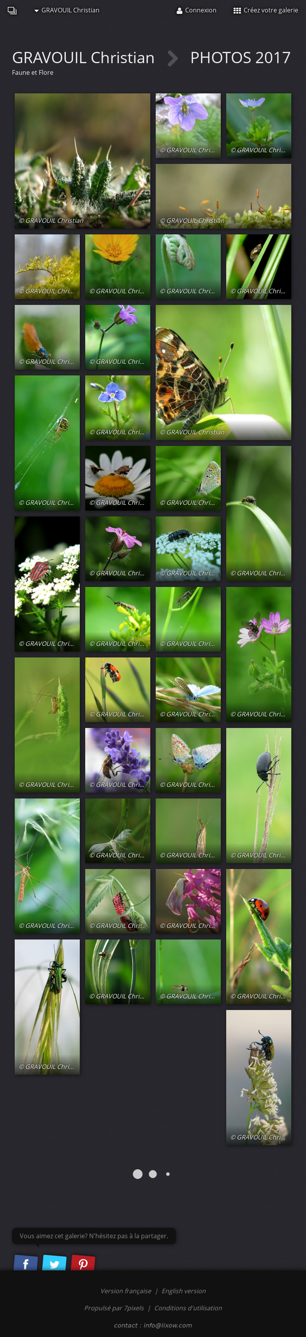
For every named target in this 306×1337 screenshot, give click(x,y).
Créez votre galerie (266, 10)
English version (184, 1291)
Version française (126, 1291)
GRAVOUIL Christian (67, 10)
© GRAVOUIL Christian (51, 220)
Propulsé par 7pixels (114, 1308)
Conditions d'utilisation (188, 1308)
